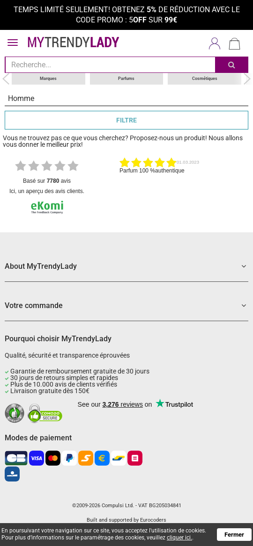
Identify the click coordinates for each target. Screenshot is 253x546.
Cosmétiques (204, 78)
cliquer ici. (179, 537)
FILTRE (126, 120)
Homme (21, 98)
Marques (48, 78)
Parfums (126, 78)
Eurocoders (153, 520)
